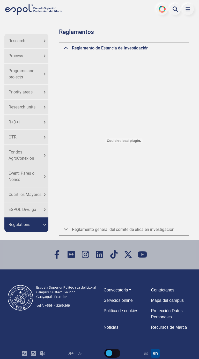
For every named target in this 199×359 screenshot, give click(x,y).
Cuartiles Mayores (25, 194)
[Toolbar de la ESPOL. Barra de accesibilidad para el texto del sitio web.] (76, 353)
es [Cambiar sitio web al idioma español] (146, 353)
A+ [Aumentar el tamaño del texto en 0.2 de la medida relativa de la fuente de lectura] (71, 353)
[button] (188, 9)
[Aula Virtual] (33, 353)
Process (16, 55)
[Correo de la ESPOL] (42, 353)
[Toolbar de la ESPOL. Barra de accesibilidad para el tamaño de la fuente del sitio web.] (33, 353)
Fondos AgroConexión (21, 155)
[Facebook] (56, 254)
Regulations (19, 224)
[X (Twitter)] (127, 254)
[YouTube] (142, 254)
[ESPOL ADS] (24, 353)
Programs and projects (21, 73)
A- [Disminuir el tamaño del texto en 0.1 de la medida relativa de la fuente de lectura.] (80, 353)
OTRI (13, 137)
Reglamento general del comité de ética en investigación (118, 231)
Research (17, 40)
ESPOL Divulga (22, 209)
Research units (22, 107)
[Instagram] (85, 254)
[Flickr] (71, 254)
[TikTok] (113, 254)
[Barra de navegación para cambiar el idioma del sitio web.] (151, 353)
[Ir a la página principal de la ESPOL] (34, 9)
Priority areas (21, 92)
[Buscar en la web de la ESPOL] (175, 9)
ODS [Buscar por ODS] (162, 9)
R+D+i (14, 122)
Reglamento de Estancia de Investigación (105, 50)
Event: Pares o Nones (21, 176)
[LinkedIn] (99, 254)
